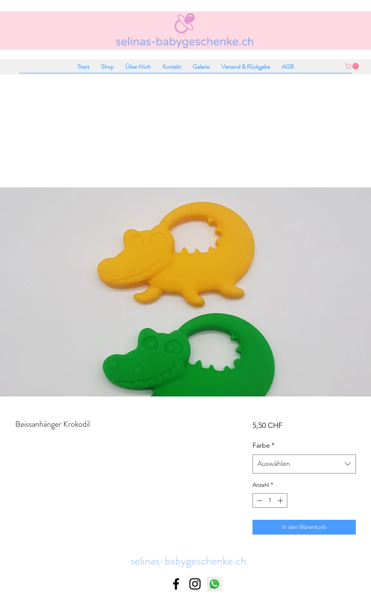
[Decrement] (259, 501)
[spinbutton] (269, 501)
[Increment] (281, 501)
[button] (352, 66)
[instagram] (195, 583)
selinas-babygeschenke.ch (188, 561)
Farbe (263, 445)
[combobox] (304, 464)
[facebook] (176, 583)
